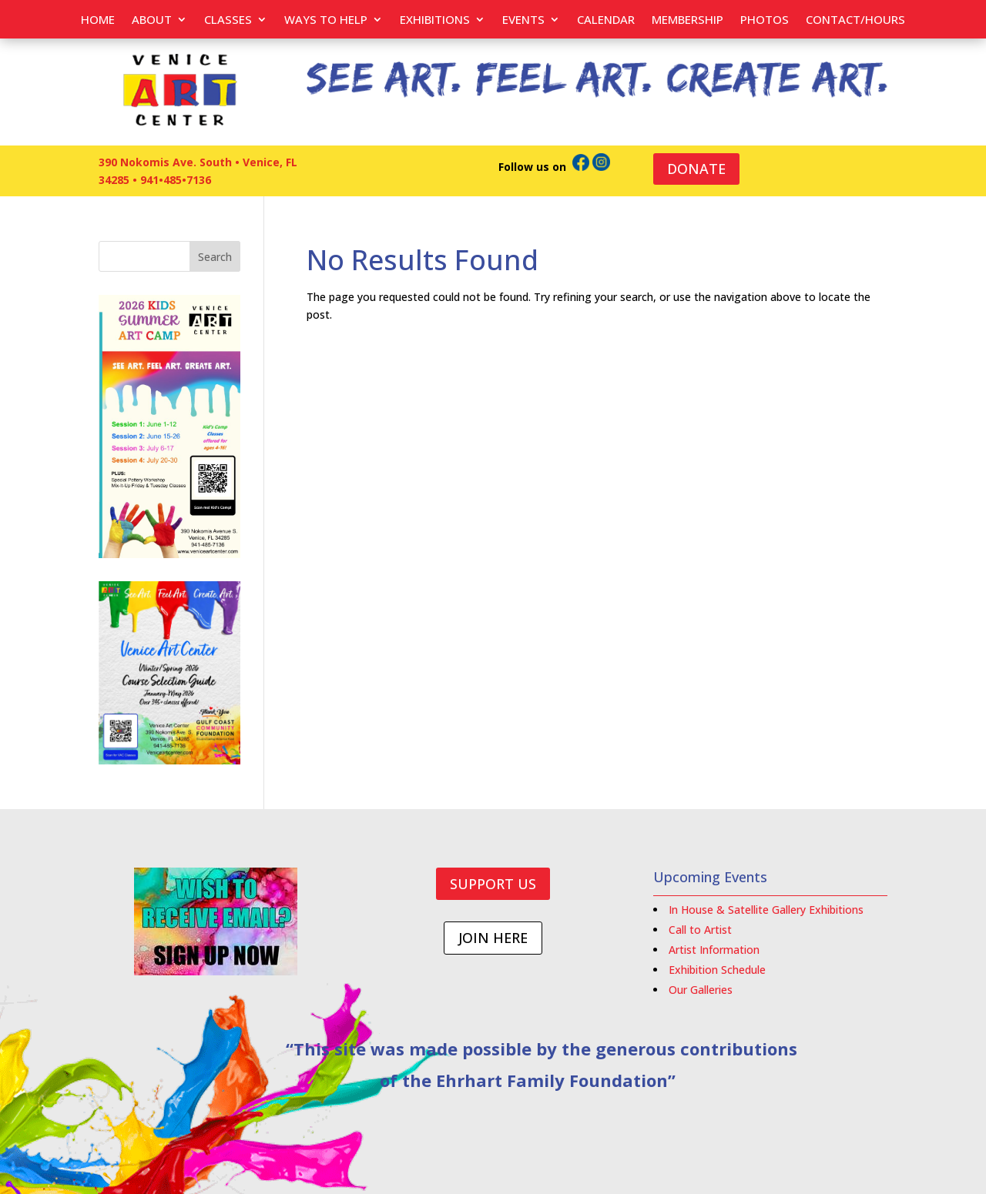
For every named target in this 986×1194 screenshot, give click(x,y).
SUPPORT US (493, 884)
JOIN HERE (493, 937)
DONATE (696, 168)
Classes (228, 20)
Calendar (606, 20)
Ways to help (325, 20)
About (152, 20)
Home (98, 20)
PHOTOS (764, 20)
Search (215, 256)
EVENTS (523, 20)
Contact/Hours (855, 20)
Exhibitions (435, 20)
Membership (687, 20)
